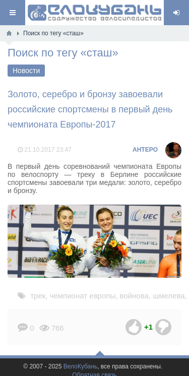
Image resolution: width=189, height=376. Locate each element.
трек (37, 295)
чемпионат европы (83, 295)
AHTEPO (145, 149)
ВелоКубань (80, 366)
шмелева (168, 295)
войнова (134, 295)
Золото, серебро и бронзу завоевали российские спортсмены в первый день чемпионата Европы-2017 (90, 109)
